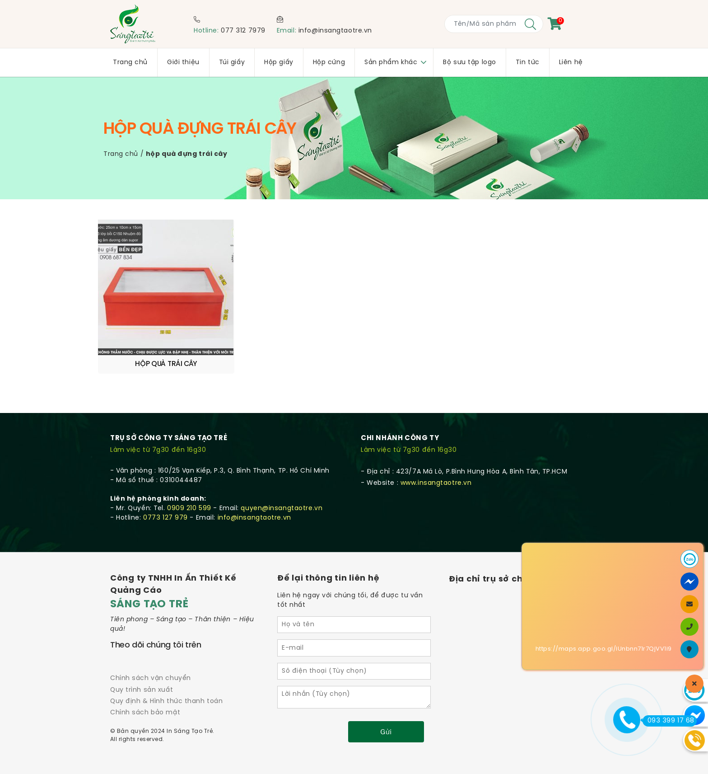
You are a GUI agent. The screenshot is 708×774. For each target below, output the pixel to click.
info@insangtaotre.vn (335, 31)
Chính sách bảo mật (145, 690)
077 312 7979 (243, 31)
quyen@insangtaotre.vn (281, 486)
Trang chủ (120, 154)
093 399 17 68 (668, 720)
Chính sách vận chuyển (150, 655)
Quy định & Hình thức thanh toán (166, 678)
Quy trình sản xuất (141, 667)
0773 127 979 (165, 495)
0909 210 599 (189, 486)
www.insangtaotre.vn (436, 460)
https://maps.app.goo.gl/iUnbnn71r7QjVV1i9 (604, 649)
